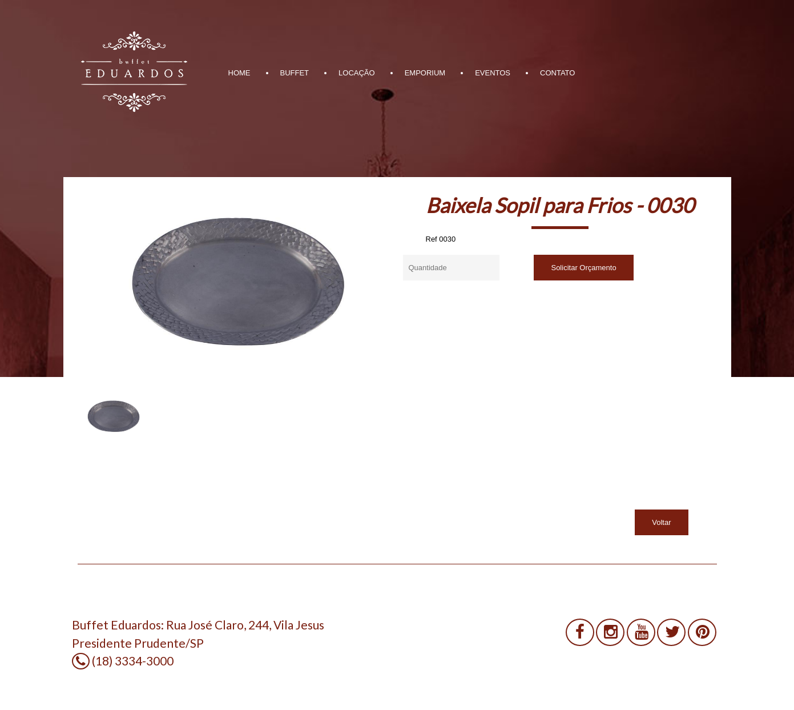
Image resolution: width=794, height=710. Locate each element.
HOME (239, 73)
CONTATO (557, 73)
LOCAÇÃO (356, 73)
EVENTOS (492, 73)
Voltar (661, 522)
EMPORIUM (425, 73)
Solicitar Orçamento (583, 267)
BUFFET (294, 73)
